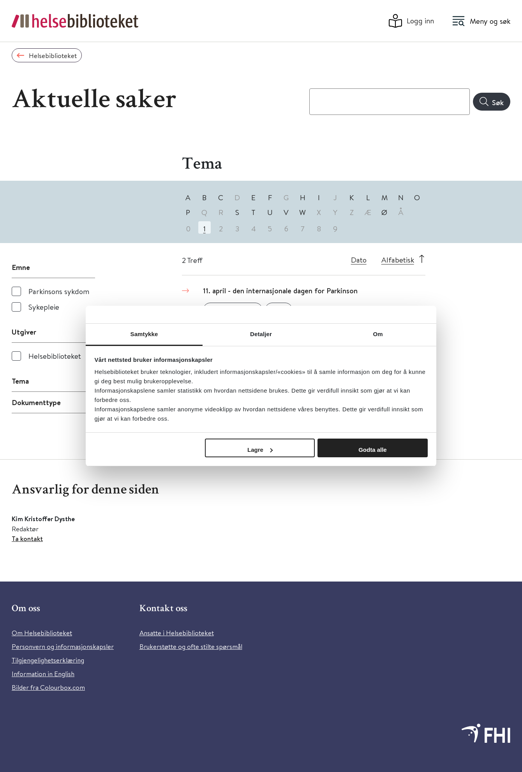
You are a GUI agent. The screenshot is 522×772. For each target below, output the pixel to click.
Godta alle (372, 449)
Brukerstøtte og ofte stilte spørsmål (190, 646)
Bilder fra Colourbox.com (48, 687)
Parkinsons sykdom (58, 291)
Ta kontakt (27, 538)
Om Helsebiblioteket (42, 632)
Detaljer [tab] (261, 334)
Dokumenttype (36, 402)
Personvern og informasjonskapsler (63, 646)
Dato (359, 259)
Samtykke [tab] (144, 334)
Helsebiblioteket (54, 356)
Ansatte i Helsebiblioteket (176, 632)
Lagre (260, 449)
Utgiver (24, 332)
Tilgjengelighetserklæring (48, 660)
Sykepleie (43, 307)
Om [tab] (378, 334)
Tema (20, 381)
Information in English (43, 673)
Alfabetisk (397, 259)
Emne (21, 267)
